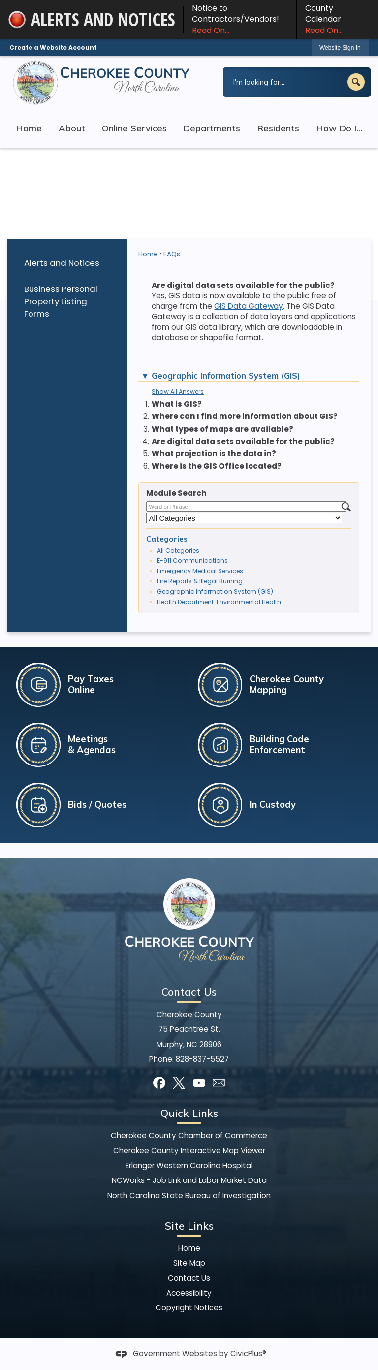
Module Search (176, 493)
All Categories (178, 550)
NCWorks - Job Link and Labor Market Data (189, 1180)
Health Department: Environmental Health (219, 602)
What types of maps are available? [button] (222, 429)
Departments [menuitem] (211, 128)
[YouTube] (199, 1083)
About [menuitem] (72, 128)
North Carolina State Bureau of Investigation (189, 1195)
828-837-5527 (202, 1059)
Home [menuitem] (29, 128)
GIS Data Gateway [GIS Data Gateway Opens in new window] (248, 306)
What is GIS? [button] (177, 404)
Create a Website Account (53, 47)
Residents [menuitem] (278, 128)
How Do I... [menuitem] (339, 128)
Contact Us (189, 1278)
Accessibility (189, 1293)
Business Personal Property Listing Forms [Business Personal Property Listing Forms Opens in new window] (60, 301)
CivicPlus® (248, 1353)
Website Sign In (340, 47)
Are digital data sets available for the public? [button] (243, 441)
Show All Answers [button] (178, 391)
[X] (179, 1083)
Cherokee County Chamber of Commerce (189, 1135)
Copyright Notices (189, 1308)
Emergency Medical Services (200, 571)
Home (148, 254)
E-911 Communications (192, 560)
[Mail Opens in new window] (219, 1083)
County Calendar (337, 19)
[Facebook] (159, 1083)
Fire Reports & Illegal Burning (200, 581)
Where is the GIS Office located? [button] (217, 466)
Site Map (189, 1263)
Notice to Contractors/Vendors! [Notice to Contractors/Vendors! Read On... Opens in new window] (240, 19)
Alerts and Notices (61, 263)
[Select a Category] (244, 518)
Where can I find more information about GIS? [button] (245, 416)
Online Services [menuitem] (134, 128)
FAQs (171, 254)
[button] (356, 82)
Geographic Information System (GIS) (215, 591)
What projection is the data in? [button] (214, 453)
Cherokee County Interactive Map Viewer (189, 1151)
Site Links (189, 1225)
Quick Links (189, 1113)
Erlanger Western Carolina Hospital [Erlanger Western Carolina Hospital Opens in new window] (189, 1165)
